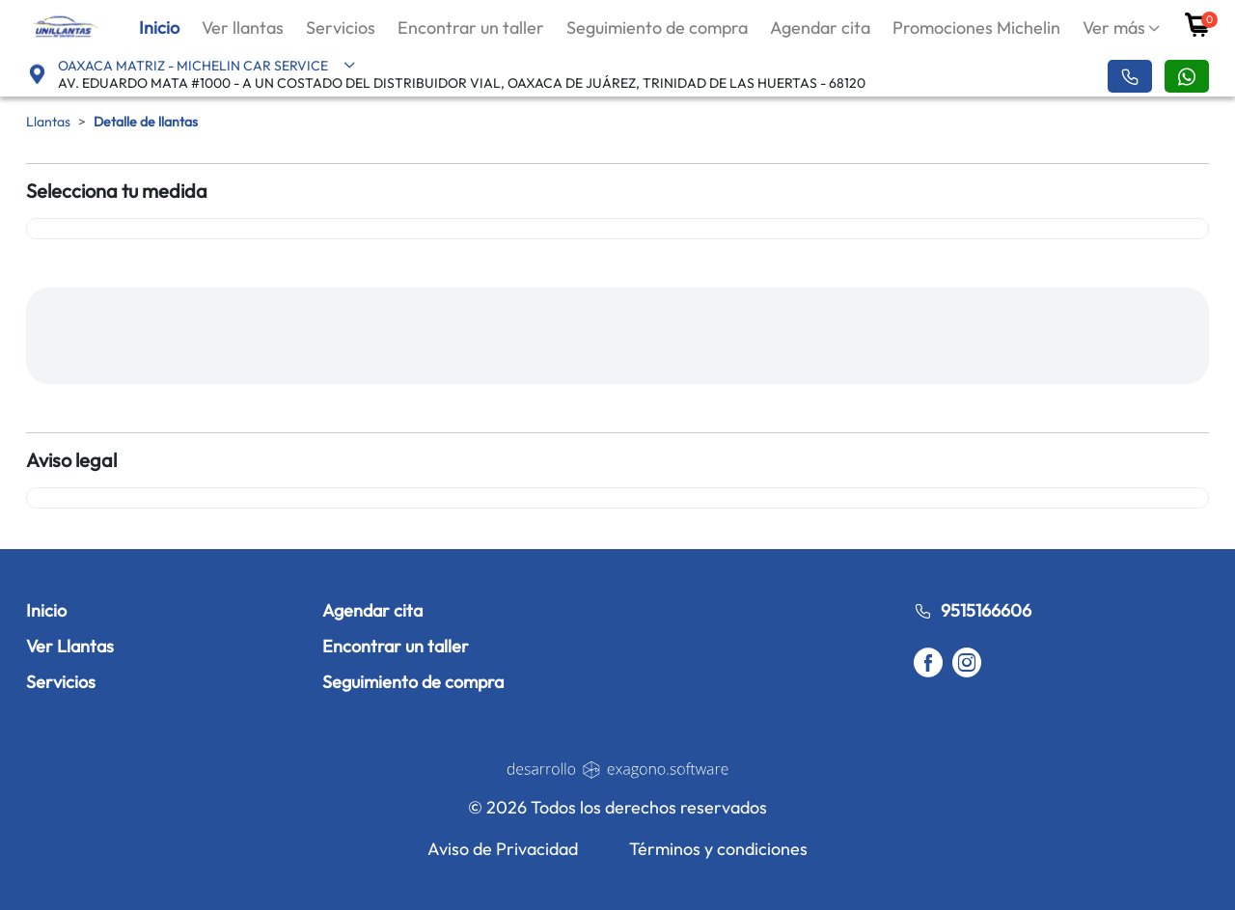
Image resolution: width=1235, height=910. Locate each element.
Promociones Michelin (976, 27)
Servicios (340, 27)
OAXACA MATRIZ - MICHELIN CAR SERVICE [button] (207, 65)
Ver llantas (243, 27)
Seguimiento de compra (657, 27)
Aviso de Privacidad (502, 849)
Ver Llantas (70, 646)
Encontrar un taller (471, 27)
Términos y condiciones (718, 849)
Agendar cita (820, 27)
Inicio (159, 27)
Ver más (1114, 27)
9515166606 (972, 610)
